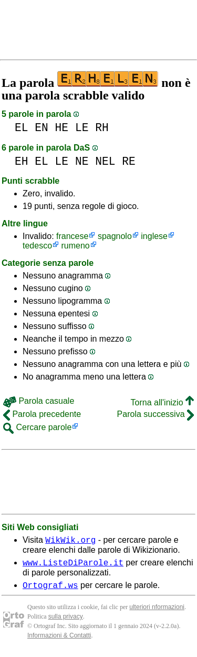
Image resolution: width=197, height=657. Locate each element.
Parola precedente (42, 414)
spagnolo (115, 236)
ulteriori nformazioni (156, 611)
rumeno (75, 245)
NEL (105, 161)
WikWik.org (70, 541)
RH (102, 127)
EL (21, 127)
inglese (154, 236)
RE (129, 161)
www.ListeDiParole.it (73, 565)
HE (62, 127)
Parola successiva (155, 414)
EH (21, 161)
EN (41, 127)
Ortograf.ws (50, 589)
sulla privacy (65, 621)
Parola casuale (38, 400)
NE (82, 161)
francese (72, 236)
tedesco (37, 245)
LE (82, 127)
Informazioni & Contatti (59, 640)
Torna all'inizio (162, 402)
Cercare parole (37, 427)
